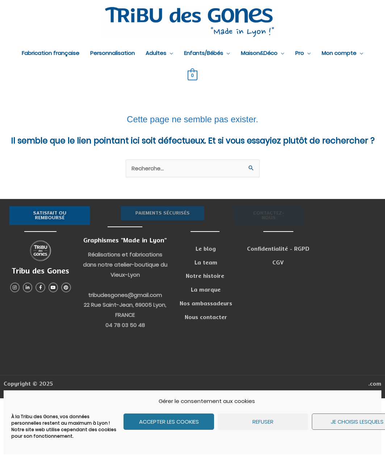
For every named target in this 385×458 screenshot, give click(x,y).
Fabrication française (50, 53)
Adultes (156, 53)
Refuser (262, 421)
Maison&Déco (259, 53)
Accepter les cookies (169, 421)
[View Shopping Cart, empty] (192, 75)
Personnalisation (112, 53)
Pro (299, 53)
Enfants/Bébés (203, 53)
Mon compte (339, 53)
